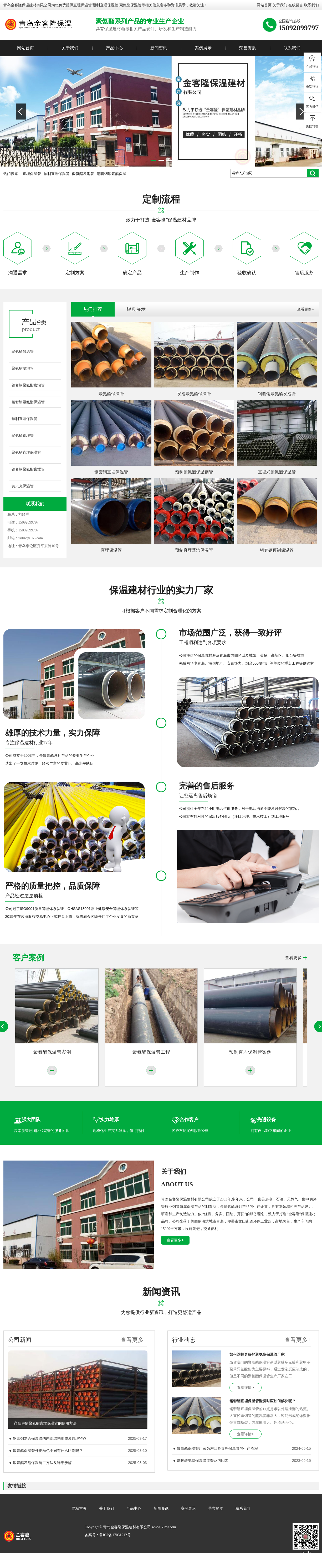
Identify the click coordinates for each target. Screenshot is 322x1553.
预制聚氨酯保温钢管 (194, 472)
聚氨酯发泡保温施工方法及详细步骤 (42, 1463)
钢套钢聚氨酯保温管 (28, 402)
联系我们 (311, 5)
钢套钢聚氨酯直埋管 (28, 469)
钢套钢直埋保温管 (111, 472)
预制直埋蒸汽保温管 (194, 550)
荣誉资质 (247, 48)
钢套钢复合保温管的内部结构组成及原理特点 (49, 1438)
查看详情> (245, 1387)
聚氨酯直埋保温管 (26, 452)
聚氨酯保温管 (23, 351)
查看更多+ (305, 309)
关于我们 (280, 5)
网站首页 (264, 5)
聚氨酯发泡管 (83, 174)
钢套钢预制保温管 (277, 550)
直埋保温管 (82, 5)
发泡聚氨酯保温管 (194, 393)
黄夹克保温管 (23, 486)
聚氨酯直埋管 (23, 435)
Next (301, 111)
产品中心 (114, 48)
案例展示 (203, 48)
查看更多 (293, 957)
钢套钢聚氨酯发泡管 (28, 385)
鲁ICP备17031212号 (115, 1535)
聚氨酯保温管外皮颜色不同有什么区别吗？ (48, 1450)
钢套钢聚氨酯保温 (111, 174)
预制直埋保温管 (56, 174)
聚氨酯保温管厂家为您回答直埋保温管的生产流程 (217, 1448)
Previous (21, 111)
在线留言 (295, 5)
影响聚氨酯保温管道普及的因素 (202, 1460)
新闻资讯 (158, 48)
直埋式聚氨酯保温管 (277, 472)
